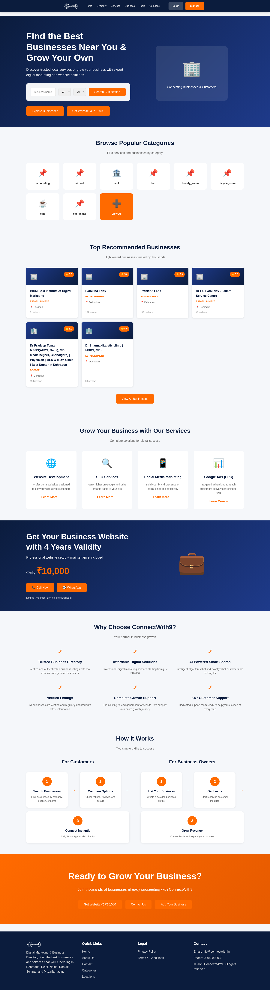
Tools (142, 5)
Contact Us (138, 911)
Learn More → (51, 506)
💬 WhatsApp (71, 595)
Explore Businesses (45, 111)
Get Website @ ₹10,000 (88, 111)
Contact (87, 964)
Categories (89, 970)
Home (89, 5)
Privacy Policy (147, 951)
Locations (88, 976)
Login (175, 5)
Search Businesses (107, 92)
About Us (88, 958)
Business (130, 5)
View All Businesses (135, 402)
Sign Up (194, 5)
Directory (101, 5)
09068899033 (213, 958)
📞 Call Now (40, 595)
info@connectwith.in (216, 951)
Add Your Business (173, 911)
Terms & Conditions (151, 958)
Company (154, 5)
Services (115, 5)
